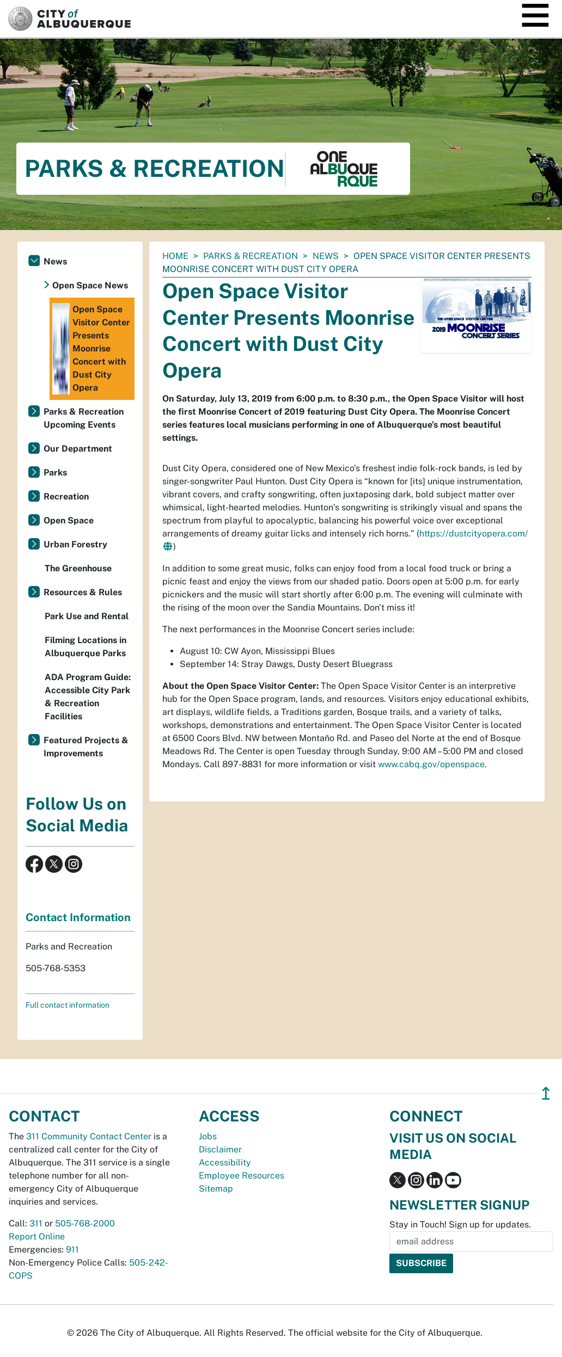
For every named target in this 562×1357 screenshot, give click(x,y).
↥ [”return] (546, 1093)
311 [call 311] (35, 1223)
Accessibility (225, 1162)
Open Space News (90, 285)
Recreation (66, 496)
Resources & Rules (83, 592)
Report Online (37, 1236)
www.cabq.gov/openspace (431, 764)
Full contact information (67, 1005)
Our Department (78, 448)
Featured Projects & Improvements (86, 746)
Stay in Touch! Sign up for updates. (460, 1224)
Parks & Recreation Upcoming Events (84, 418)
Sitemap (216, 1188)
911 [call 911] (72, 1249)
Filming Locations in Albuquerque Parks (85, 646)
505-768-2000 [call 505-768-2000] (85, 1223)
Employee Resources (241, 1175)
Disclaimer (220, 1149)
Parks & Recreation (250, 256)
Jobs (208, 1136)
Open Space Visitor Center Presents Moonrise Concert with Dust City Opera (91, 348)
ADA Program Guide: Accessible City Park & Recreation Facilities (88, 696)
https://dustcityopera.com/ (473, 533)
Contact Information (78, 917)
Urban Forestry (75, 544)
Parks (55, 472)
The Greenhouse (78, 568)
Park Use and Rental (87, 616)
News (326, 256)
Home (175, 256)
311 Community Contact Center (88, 1136)
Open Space (69, 520)
